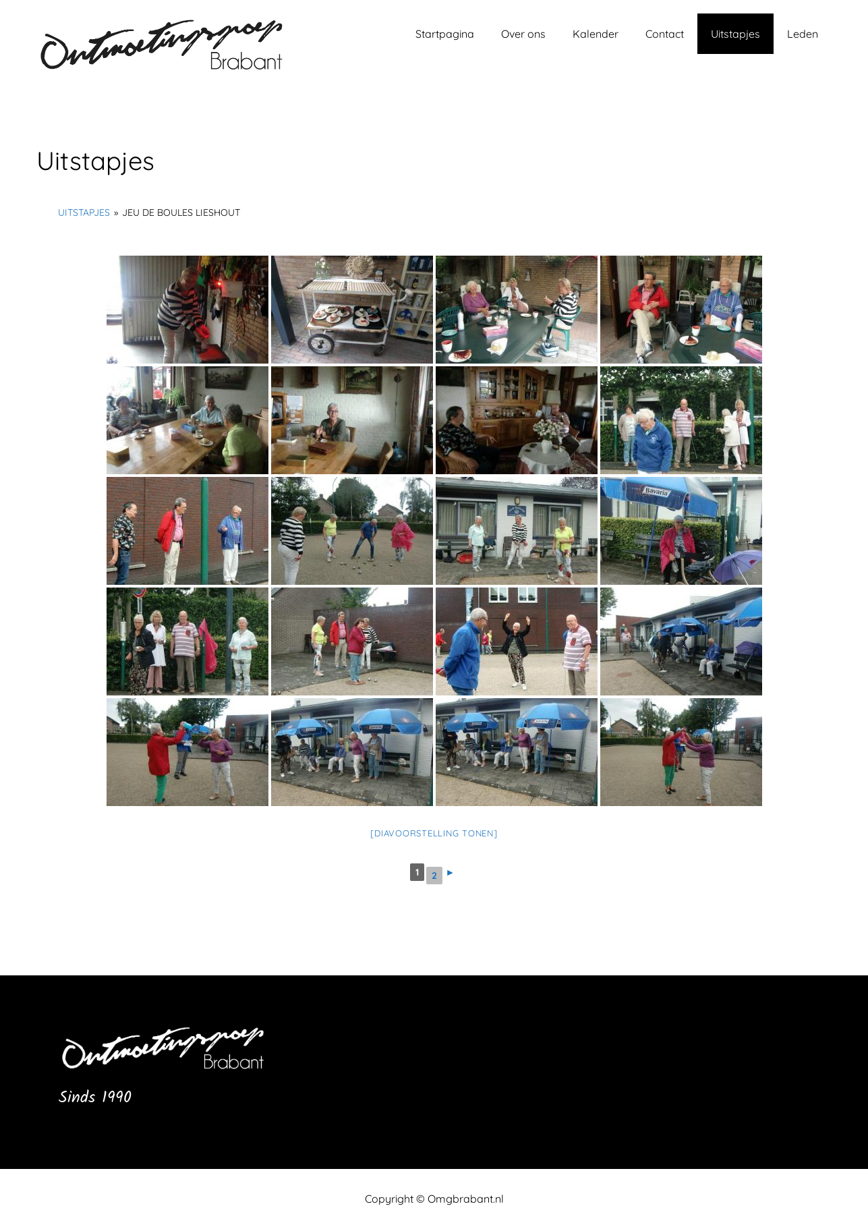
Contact (664, 33)
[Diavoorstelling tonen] (433, 833)
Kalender (595, 33)
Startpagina (444, 33)
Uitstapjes (735, 33)
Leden (802, 33)
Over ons (523, 33)
